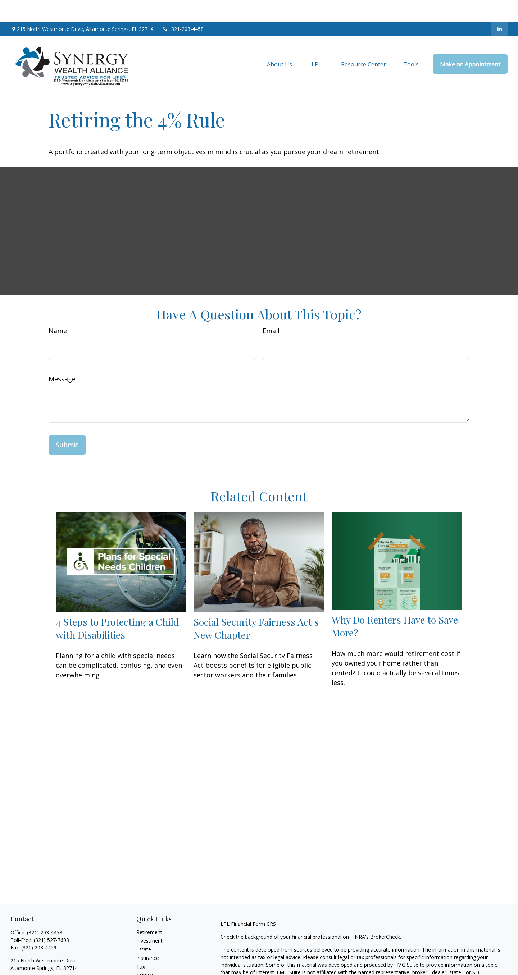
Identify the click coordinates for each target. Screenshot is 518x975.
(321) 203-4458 (44, 910)
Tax (140, 945)
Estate (143, 927)
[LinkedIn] (499, 7)
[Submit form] (67, 423)
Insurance (147, 936)
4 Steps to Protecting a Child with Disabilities (117, 607)
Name (58, 309)
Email (271, 309)
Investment (149, 919)
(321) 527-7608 (51, 918)
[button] (279, 42)
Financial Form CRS (253, 902)
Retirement (149, 910)
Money (144, 953)
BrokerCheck (385, 915)
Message (62, 357)
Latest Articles (152, 970)
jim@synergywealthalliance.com (47, 959)
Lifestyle (146, 962)
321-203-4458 (183, 7)
